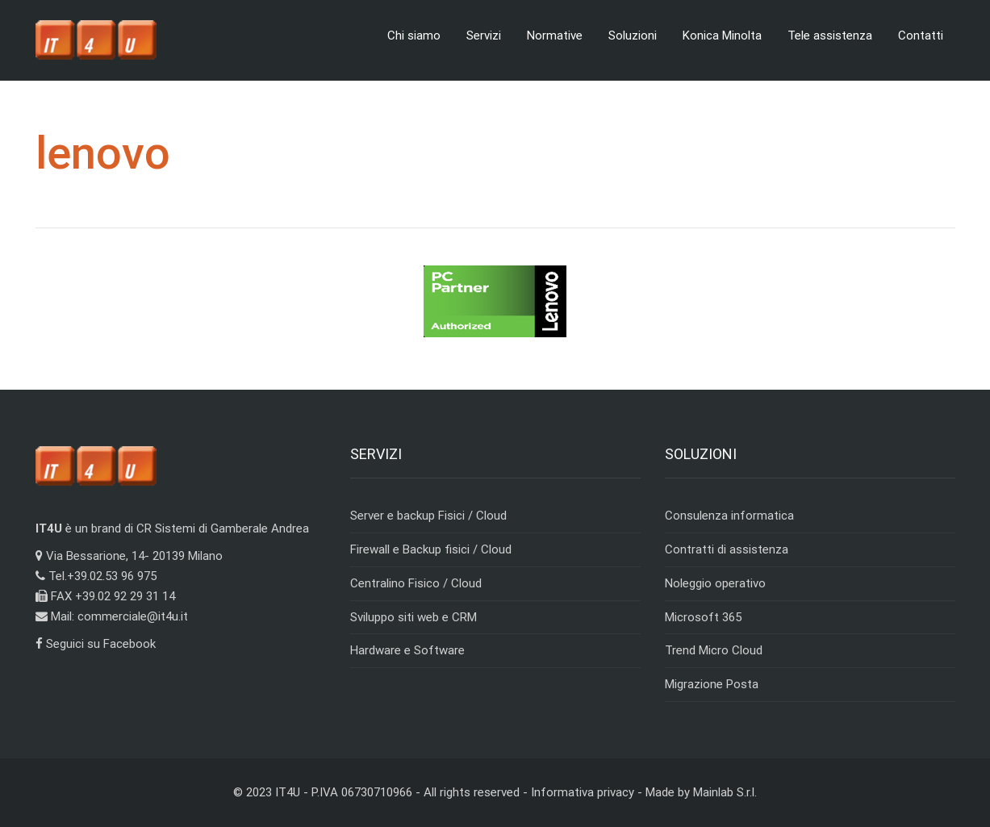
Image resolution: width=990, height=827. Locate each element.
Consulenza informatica (729, 515)
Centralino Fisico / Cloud (416, 583)
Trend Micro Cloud (713, 650)
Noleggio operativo (715, 583)
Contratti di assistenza (726, 549)
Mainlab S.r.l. (725, 792)
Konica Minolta (722, 35)
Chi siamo (414, 35)
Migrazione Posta (711, 684)
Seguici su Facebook (96, 644)
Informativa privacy (582, 792)
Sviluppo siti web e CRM (413, 617)
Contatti (920, 35)
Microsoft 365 (703, 617)
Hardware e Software (407, 650)
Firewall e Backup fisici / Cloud (431, 549)
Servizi (483, 35)
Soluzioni (632, 35)
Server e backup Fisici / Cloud (428, 515)
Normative (555, 35)
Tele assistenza (829, 35)
